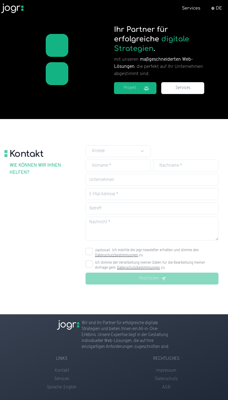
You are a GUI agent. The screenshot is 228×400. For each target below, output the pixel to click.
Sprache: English (62, 387)
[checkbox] (89, 251)
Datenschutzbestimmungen (116, 255)
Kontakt (62, 370)
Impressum (166, 370)
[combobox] (118, 151)
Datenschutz (166, 379)
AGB (166, 387)
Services (182, 87)
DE (216, 8)
